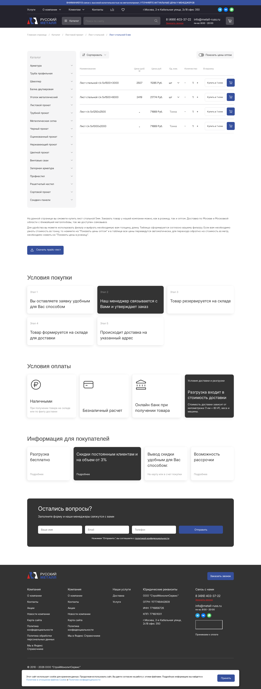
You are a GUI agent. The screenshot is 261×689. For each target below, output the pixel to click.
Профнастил (37, 176)
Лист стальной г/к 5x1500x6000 (99, 97)
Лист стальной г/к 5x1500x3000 (99, 82)
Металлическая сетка (43, 120)
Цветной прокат (39, 152)
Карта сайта (34, 620)
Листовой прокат (40, 105)
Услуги (31, 9)
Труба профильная (41, 73)
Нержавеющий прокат (43, 144)
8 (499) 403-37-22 (178, 19)
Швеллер (35, 81)
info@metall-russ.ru (207, 19)
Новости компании (38, 613)
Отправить (200, 529)
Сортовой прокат (40, 191)
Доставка (118, 595)
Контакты (97, 9)
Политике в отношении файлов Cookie (46, 679)
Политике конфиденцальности (84, 679)
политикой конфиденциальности (152, 538)
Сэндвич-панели (40, 199)
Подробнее (37, 474)
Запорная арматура (42, 168)
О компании (50, 9)
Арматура (36, 65)
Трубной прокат (39, 112)
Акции (30, 607)
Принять (226, 678)
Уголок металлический (44, 97)
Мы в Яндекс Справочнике (84, 635)
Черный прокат (39, 128)
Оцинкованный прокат (43, 136)
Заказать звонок (220, 576)
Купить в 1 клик (215, 82)
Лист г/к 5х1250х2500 (93, 111)
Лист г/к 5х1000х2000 (93, 126)
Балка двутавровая (41, 89)
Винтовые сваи (39, 160)
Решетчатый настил (42, 183)
